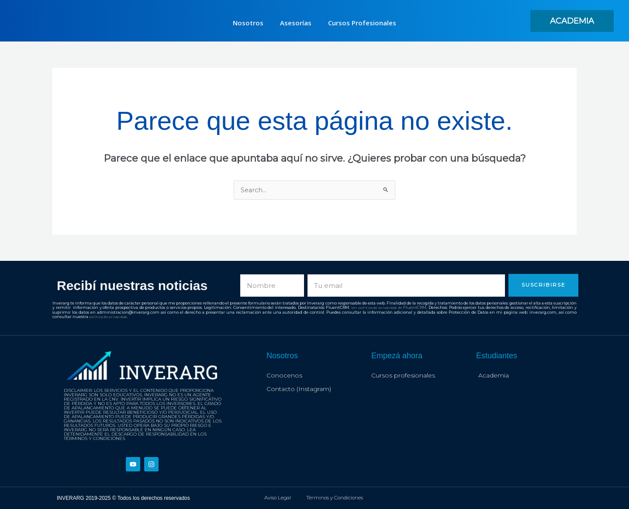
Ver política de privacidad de (376, 307)
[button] (572, 21)
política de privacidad (110, 316)
